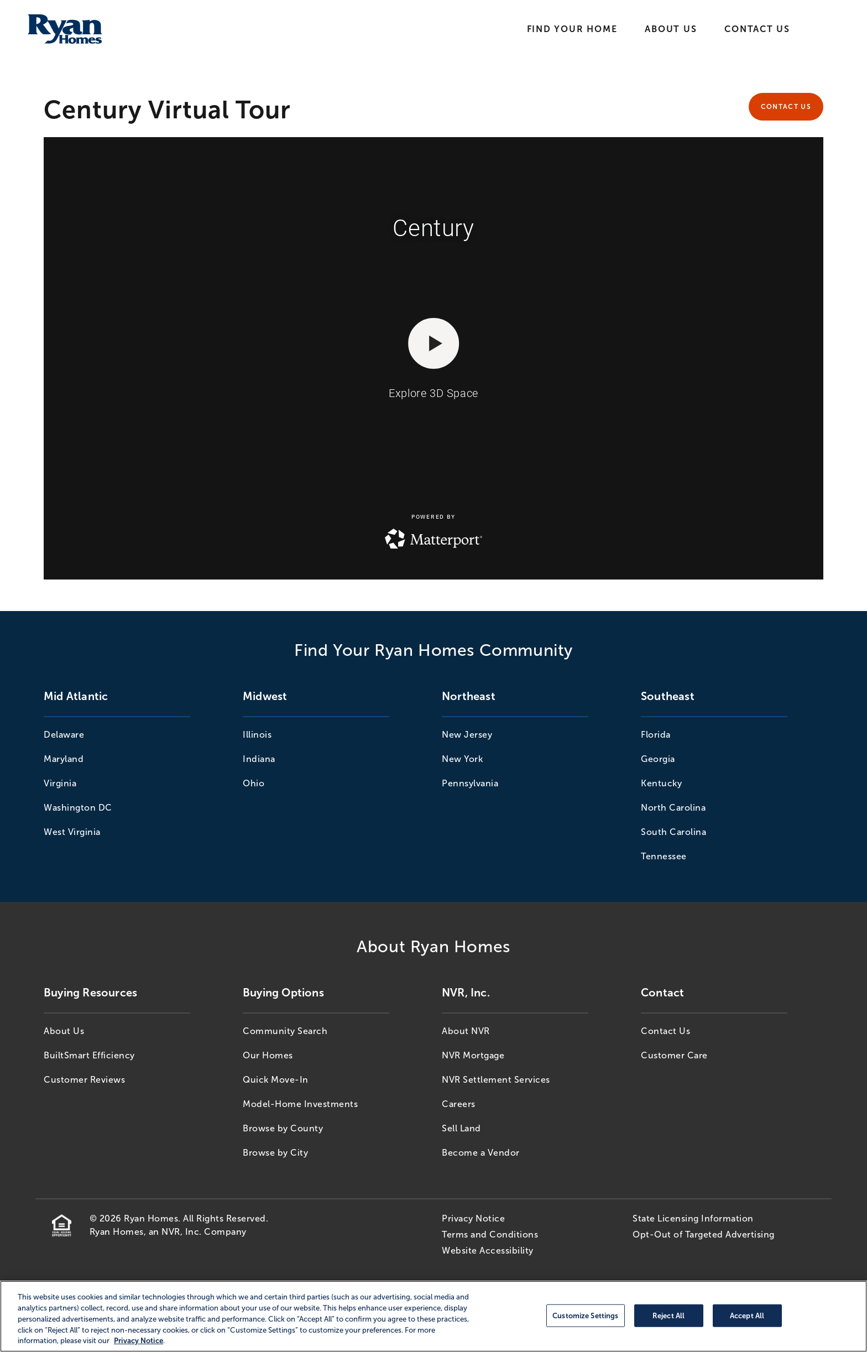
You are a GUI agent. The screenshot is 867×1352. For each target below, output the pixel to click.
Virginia (60, 783)
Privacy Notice (473, 1218)
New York (462, 759)
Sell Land (461, 1128)
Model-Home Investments (300, 1104)
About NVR (466, 1031)
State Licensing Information (693, 1218)
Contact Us (757, 29)
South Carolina (673, 832)
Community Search (285, 1031)
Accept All (747, 1315)
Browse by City (275, 1152)
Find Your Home (572, 29)
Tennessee (664, 856)
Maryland (63, 759)
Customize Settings (585, 1315)
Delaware (64, 734)
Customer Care (674, 1055)
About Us (671, 29)
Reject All (668, 1315)
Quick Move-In (276, 1079)
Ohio (253, 783)
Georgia (658, 759)
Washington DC (78, 807)
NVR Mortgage (473, 1055)
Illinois (257, 734)
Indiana (259, 759)
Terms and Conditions (490, 1234)
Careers (459, 1104)
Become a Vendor (481, 1152)
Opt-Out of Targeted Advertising (704, 1234)
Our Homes (268, 1055)
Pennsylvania (470, 783)
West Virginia (72, 832)
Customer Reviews (84, 1079)
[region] (433, 1316)
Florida (656, 734)
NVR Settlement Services (496, 1079)
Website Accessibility (488, 1250)
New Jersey (467, 734)
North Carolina (673, 807)
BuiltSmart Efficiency (89, 1055)
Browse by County (283, 1128)
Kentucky (661, 783)
